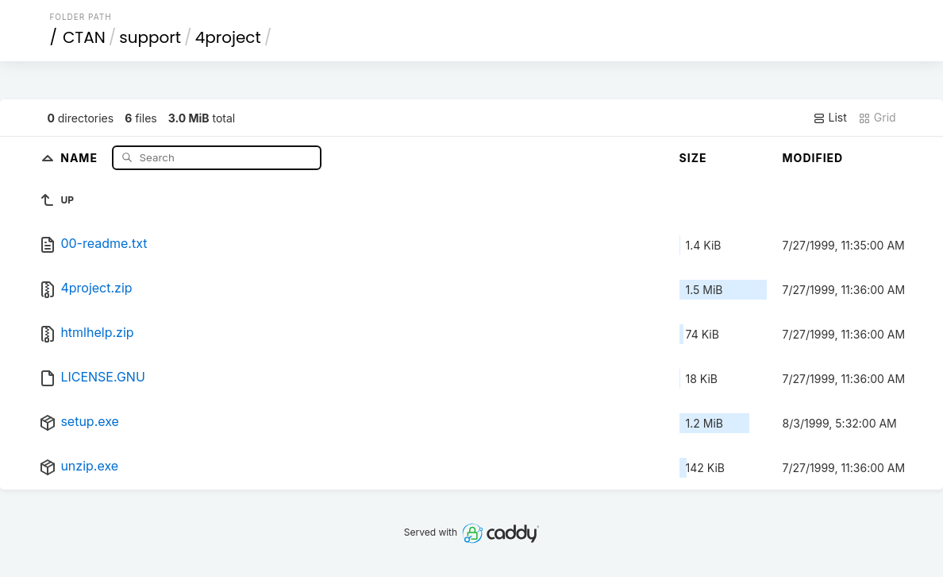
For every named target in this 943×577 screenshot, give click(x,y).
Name (80, 157)
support (150, 37)
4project (228, 37)
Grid (877, 117)
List (830, 117)
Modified (813, 158)
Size (693, 158)
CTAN (84, 37)
